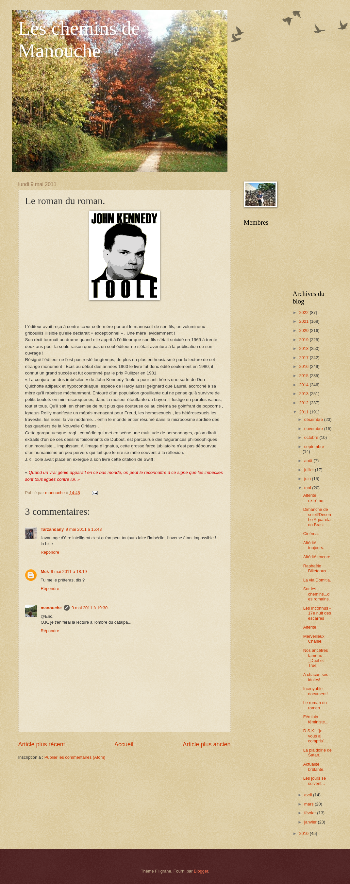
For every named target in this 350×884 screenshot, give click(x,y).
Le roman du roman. (315, 705)
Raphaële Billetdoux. (315, 568)
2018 (304, 348)
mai (308, 487)
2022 (304, 312)
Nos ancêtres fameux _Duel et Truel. (315, 658)
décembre (314, 419)
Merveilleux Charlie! (314, 639)
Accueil (123, 744)
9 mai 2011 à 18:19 (69, 571)
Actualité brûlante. (314, 766)
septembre (314, 446)
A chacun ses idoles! (315, 677)
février (310, 812)
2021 (304, 321)
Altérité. (310, 627)
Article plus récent (41, 744)
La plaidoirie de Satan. (317, 752)
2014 (304, 384)
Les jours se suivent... (314, 781)
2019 (304, 339)
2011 (304, 411)
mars (309, 804)
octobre (312, 437)
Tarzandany (52, 529)
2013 (304, 393)
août (309, 460)
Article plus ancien (206, 744)
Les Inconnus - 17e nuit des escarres (317, 613)
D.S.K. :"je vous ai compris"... (315, 735)
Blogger (201, 871)
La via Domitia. (317, 580)
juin (308, 478)
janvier (311, 822)
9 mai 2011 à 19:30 (90, 607)
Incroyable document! (315, 691)
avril (308, 794)
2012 (304, 402)
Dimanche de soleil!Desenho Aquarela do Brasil (317, 517)
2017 (304, 357)
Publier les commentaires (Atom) (75, 757)
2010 (304, 833)
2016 (304, 366)
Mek (45, 571)
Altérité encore (316, 556)
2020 (304, 330)
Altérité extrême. (314, 498)
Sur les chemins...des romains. (316, 593)
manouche (51, 607)
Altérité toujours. (313, 545)
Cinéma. (311, 533)
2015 (304, 375)
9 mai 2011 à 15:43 (84, 529)
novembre (314, 428)
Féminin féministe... (315, 719)
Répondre (50, 552)
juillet (309, 469)
